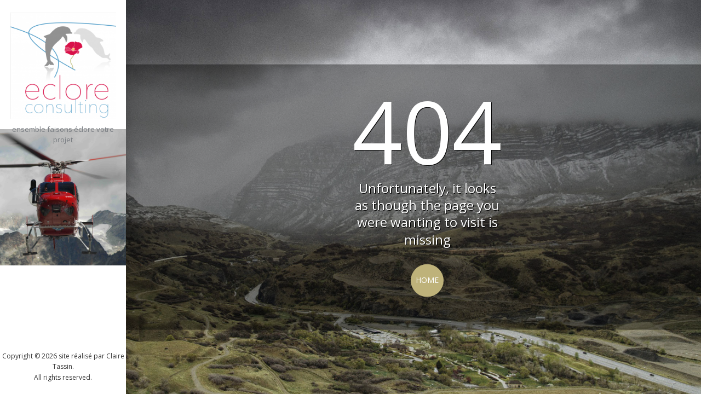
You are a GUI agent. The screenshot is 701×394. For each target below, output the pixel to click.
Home (427, 280)
